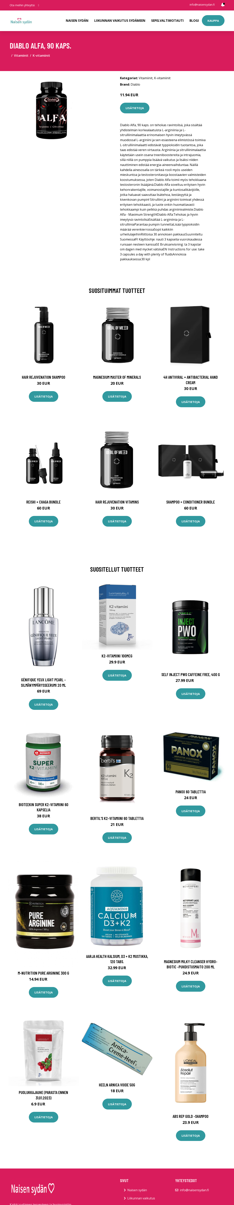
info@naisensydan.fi (202, 4)
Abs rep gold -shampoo (190, 1116)
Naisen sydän (77, 20)
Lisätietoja (135, 108)
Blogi (194, 20)
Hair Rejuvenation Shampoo (43, 377)
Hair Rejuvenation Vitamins (117, 501)
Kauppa (213, 21)
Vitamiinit (21, 55)
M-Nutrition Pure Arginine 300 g (43, 973)
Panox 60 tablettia (191, 791)
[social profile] (39, 5)
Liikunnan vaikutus (141, 1198)
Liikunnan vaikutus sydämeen (119, 20)
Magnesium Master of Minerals (117, 377)
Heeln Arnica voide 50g (117, 1084)
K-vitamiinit (41, 55)
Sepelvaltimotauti (167, 20)
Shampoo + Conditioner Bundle (190, 501)
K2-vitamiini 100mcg (117, 655)
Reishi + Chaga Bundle (43, 501)
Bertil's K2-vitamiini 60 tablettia (117, 818)
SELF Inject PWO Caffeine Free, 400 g (190, 674)
